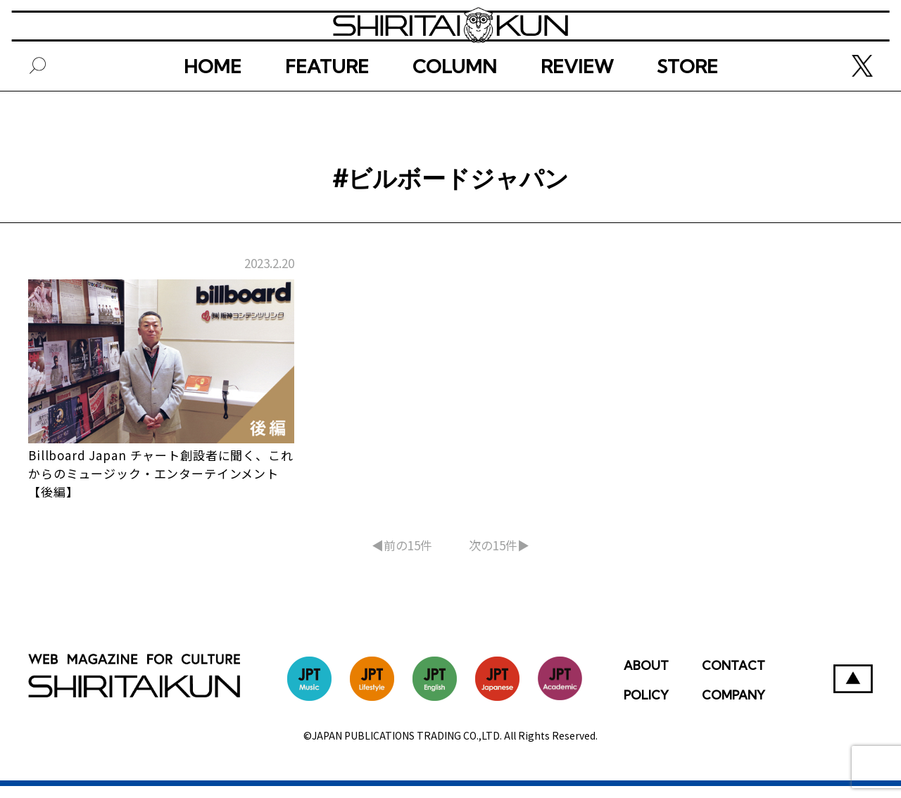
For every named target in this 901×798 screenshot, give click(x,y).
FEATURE (327, 110)
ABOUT (646, 677)
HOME (212, 110)
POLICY (646, 706)
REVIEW (577, 110)
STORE (687, 110)
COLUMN (454, 110)
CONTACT (733, 677)
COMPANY (733, 706)
